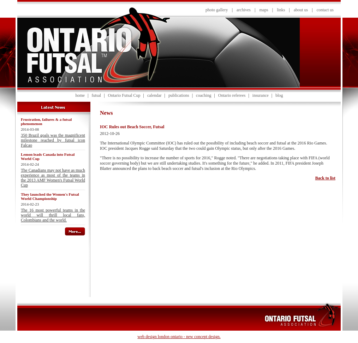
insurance (260, 95)
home (80, 95)
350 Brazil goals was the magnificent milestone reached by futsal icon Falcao (53, 140)
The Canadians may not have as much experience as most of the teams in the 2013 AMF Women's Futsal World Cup (53, 178)
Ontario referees (232, 95)
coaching (203, 95)
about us (301, 9)
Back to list (325, 178)
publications (178, 95)
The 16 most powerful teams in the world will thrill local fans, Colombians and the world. (53, 215)
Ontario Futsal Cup (124, 95)
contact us (325, 9)
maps (263, 9)
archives (244, 9)
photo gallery (216, 9)
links (281, 9)
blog (279, 95)
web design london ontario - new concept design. (178, 336)
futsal (96, 95)
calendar (154, 95)
